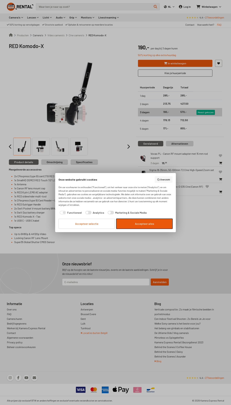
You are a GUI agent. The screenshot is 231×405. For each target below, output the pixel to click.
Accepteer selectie (86, 223)
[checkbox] (70, 213)
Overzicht (163, 179)
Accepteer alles (144, 223)
